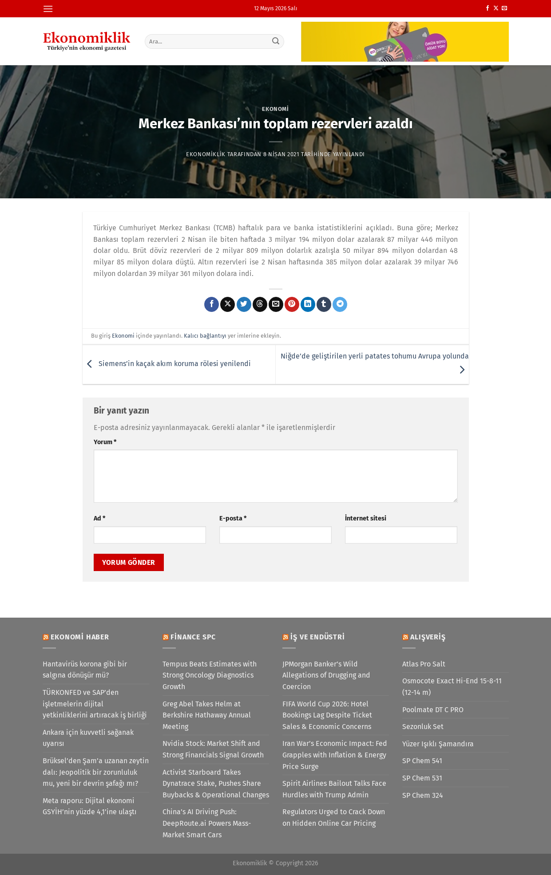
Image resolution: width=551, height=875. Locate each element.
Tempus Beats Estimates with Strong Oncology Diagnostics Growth (210, 675)
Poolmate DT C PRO (433, 710)
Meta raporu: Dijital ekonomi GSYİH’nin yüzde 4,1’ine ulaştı (90, 806)
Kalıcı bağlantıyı (205, 335)
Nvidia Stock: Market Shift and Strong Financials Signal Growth (213, 749)
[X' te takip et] (496, 8)
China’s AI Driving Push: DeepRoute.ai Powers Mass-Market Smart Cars (207, 823)
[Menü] (48, 8)
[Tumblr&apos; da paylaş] (324, 304)
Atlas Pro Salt (423, 664)
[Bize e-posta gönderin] (504, 8)
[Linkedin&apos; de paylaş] (308, 304)
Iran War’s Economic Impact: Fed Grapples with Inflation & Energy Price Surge (334, 754)
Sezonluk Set (423, 726)
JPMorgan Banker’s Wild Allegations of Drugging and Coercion (326, 675)
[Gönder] (275, 41)
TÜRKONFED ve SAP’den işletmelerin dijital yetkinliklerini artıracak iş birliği (95, 703)
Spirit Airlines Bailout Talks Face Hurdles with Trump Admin (334, 789)
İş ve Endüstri (317, 637)
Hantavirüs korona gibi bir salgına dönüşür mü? (85, 670)
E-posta (232, 518)
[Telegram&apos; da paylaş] (340, 304)
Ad (99, 518)
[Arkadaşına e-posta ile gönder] (276, 304)
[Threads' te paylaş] (260, 304)
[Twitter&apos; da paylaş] (244, 304)
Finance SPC (193, 637)
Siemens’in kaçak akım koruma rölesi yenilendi (167, 364)
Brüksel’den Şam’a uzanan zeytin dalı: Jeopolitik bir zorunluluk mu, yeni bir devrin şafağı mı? (96, 772)
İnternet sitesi (365, 518)
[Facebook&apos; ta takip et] (487, 8)
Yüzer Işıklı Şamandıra (438, 744)
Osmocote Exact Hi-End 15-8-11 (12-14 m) (452, 687)
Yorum (105, 442)
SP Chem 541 (422, 761)
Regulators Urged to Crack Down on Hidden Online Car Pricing (333, 818)
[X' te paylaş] (227, 304)
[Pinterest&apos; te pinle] (292, 304)
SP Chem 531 (422, 778)
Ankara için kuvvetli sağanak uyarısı (88, 738)
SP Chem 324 (422, 795)
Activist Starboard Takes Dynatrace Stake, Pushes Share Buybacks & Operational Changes (216, 783)
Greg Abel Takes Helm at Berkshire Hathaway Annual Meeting (207, 715)
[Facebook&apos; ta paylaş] (211, 304)
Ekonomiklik (206, 154)
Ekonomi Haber (80, 637)
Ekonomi (275, 109)
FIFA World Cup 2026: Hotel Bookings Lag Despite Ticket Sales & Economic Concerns (327, 715)
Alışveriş (427, 637)
